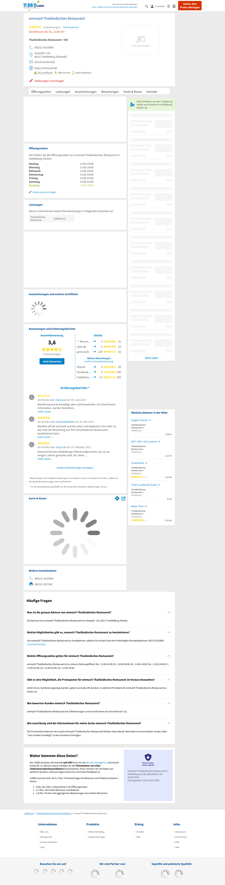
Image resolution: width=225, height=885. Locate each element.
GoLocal (61, 400)
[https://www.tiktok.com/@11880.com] (45, 871)
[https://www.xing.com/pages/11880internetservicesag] (62, 871)
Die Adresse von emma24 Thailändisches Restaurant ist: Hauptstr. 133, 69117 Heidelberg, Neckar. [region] (77, 620)
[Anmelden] (159, 6)
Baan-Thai (137, 506)
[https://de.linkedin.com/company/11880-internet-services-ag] (70, 871)
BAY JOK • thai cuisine (144, 441)
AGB (177, 842)
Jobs (42, 847)
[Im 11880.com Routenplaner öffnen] (117, 498)
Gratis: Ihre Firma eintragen (190, 5)
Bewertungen (110, 92)
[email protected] (36, 644)
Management (46, 837)
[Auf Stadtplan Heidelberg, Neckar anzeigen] (123, 498)
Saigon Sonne (139, 420)
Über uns (44, 831)
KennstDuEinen (65, 421)
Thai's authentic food (143, 485)
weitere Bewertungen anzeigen (75, 467)
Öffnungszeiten (41, 92)
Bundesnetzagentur (97, 762)
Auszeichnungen (86, 92)
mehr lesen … (46, 411)
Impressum (180, 831)
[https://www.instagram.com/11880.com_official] (53, 871)
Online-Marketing (96, 831)
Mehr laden (151, 357)
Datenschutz (181, 837)
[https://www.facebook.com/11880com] (36, 871)
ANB (177, 847)
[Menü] (175, 6)
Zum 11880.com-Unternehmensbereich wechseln (114, 7)
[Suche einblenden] (148, 6)
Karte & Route (133, 92)
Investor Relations (48, 842)
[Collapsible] (169, 612)
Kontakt (152, 92)
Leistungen (63, 92)
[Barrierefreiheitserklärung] (170, 6)
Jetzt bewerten (52, 361)
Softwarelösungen (96, 837)
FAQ (138, 837)
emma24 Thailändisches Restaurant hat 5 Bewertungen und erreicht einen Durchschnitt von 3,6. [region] (77, 711)
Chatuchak (137, 463)
